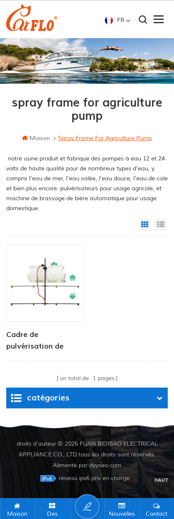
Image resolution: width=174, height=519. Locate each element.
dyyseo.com (105, 465)
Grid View (145, 224)
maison (36, 138)
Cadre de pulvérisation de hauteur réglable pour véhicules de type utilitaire (44, 341)
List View (160, 224)
